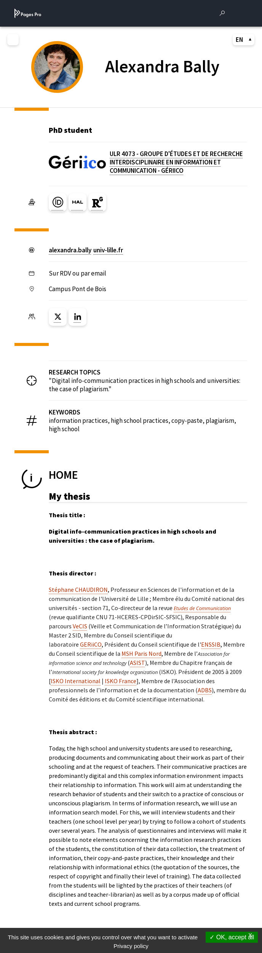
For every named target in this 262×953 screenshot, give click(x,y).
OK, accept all (231, 937)
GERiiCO (91, 644)
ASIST (137, 662)
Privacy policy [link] (131, 946)
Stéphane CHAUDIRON (78, 589)
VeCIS (80, 626)
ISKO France (120, 681)
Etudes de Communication (202, 608)
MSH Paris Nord (141, 653)
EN (244, 39)
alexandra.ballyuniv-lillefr (86, 250)
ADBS (205, 690)
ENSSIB (210, 644)
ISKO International (76, 681)
